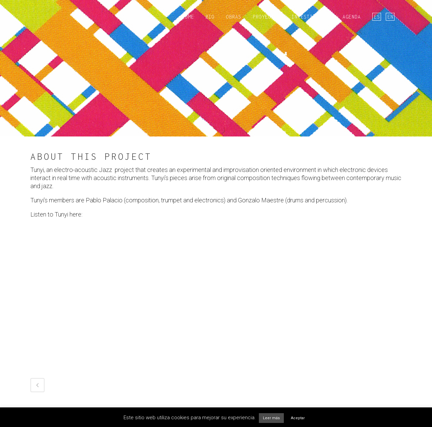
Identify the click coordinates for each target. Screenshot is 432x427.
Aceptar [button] (298, 418)
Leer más (271, 418)
